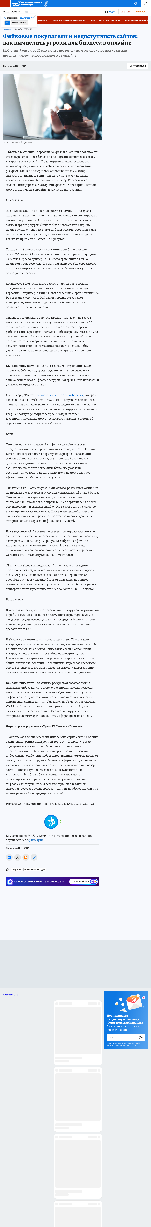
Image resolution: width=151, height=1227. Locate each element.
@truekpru (35, 840)
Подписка (141, 11)
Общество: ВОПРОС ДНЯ (34, 870)
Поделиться (137, 66)
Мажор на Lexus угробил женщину (68, 20)
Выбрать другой (19, 23)
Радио (112, 11)
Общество (7, 29)
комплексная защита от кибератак (59, 395)
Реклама (125, 11)
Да (7, 23)
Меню (3, 3)
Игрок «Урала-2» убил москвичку (105, 20)
